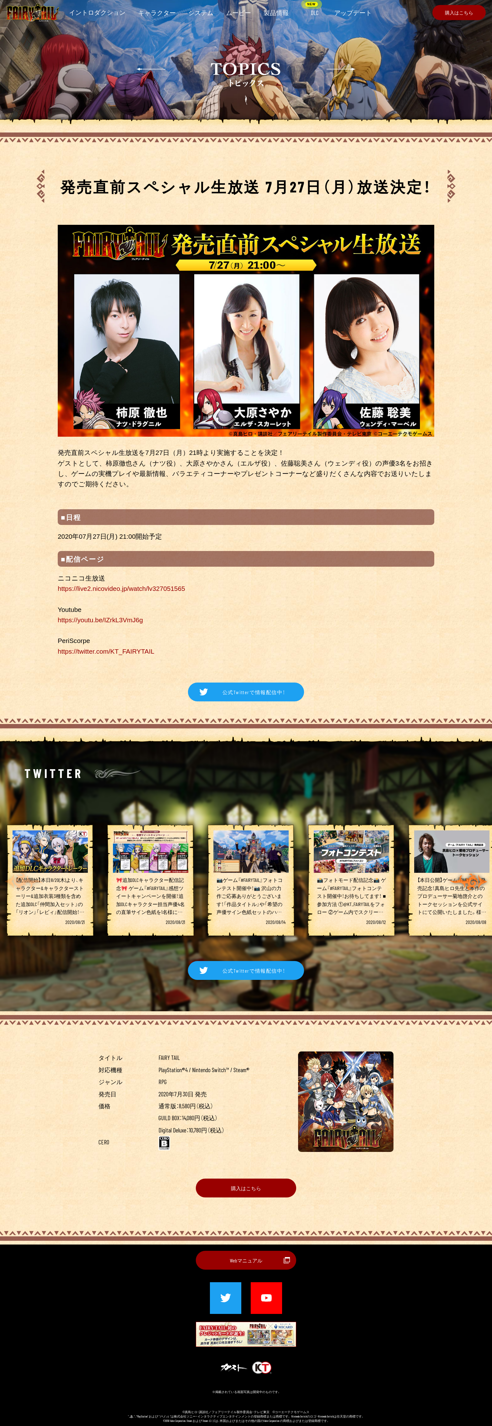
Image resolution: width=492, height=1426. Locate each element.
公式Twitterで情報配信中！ (254, 692)
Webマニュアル (246, 1260)
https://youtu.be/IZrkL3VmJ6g (100, 620)
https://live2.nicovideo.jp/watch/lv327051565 (121, 588)
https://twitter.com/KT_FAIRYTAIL (106, 651)
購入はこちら (246, 1188)
